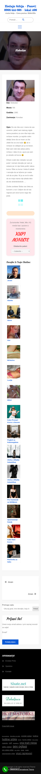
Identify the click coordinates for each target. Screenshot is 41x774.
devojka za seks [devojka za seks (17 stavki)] (15, 736)
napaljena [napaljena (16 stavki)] (16, 743)
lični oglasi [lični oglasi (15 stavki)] (35, 739)
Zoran (30, 594)
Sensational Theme (26, 769)
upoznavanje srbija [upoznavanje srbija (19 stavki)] (8, 754)
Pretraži (35, 609)
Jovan (10, 582)
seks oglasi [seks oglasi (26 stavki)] (7, 747)
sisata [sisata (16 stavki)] (22, 750)
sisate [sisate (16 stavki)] (27, 750)
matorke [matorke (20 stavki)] (5, 743)
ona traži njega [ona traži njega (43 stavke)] (28, 742)
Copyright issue (8, 726)
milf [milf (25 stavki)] (10, 743)
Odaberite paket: (20, 246)
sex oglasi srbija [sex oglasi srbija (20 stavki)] (7, 750)
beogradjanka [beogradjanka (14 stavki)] (5, 736)
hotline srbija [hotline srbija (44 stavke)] (9, 739)
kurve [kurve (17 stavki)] (19, 740)
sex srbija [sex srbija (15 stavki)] (17, 750)
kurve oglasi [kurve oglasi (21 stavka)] (26, 740)
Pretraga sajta (8, 605)
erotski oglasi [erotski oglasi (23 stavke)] (26, 736)
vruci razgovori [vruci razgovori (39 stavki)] (24, 753)
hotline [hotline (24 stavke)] (35, 736)
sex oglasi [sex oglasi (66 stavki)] (20, 746)
